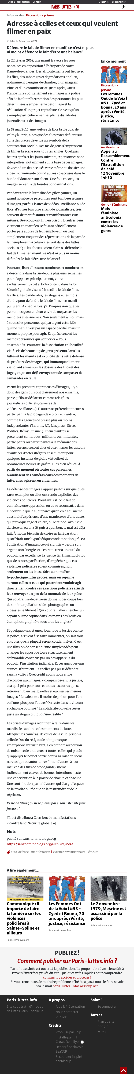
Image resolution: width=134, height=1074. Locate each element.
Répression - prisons (40, 15)
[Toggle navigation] (123, 7)
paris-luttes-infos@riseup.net (75, 986)
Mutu (102, 1032)
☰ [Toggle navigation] (10, 7)
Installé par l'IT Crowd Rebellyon (70, 1039)
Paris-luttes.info (65, 7)
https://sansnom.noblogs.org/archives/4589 (40, 844)
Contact (37, 1)
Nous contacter (67, 1012)
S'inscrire (104, 1)
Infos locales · (16, 15)
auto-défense (20, 852)
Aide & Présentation (19, 1)
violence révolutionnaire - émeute (75, 852)
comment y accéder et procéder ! (67, 977)
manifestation (40, 852)
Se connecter (118, 1)
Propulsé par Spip (68, 1032)
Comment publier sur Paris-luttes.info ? (67, 961)
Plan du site (106, 1021)
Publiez (61, 1017)
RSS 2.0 (103, 1027)
